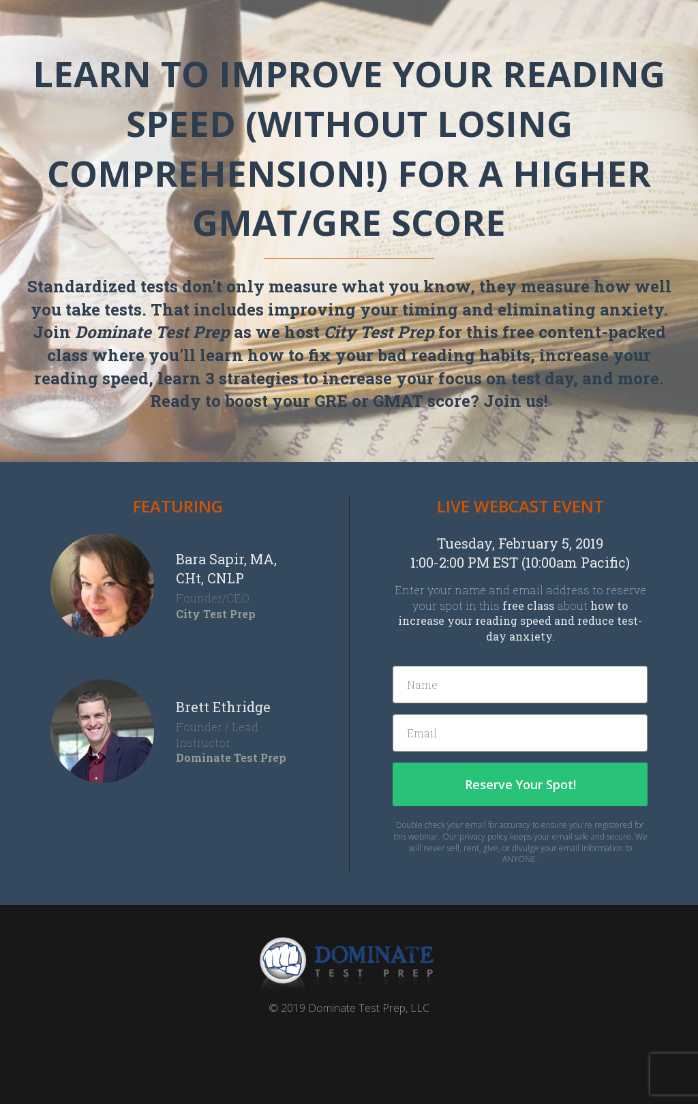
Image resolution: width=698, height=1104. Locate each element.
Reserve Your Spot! (520, 784)
